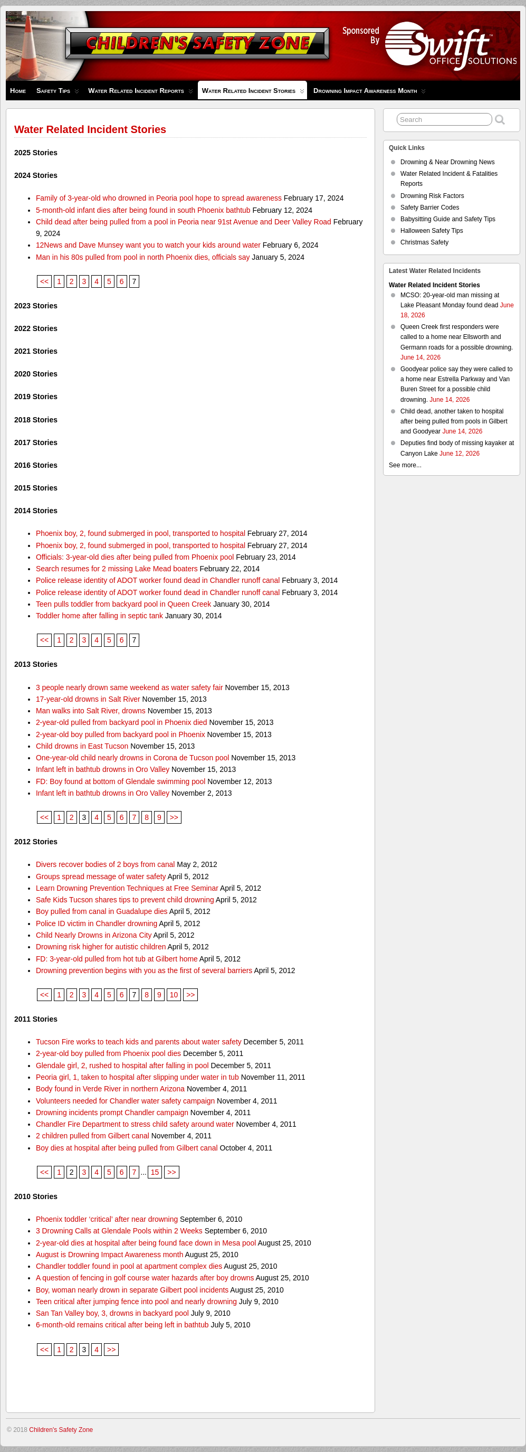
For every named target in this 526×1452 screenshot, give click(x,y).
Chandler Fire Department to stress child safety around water (135, 1124)
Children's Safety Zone (61, 1430)
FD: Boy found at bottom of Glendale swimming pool (121, 781)
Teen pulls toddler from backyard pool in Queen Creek (123, 604)
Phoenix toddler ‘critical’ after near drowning (107, 1219)
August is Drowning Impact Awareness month (110, 1254)
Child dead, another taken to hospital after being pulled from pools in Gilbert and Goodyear (454, 421)
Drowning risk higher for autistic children (101, 946)
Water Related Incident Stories (253, 93)
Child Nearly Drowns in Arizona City (94, 935)
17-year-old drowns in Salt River (88, 699)
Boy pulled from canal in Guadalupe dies (102, 911)
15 (155, 1172)
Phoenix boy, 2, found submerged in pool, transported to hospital (140, 533)
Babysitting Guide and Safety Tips (447, 219)
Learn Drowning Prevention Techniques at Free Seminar (127, 888)
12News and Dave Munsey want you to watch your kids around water (148, 245)
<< (44, 281)
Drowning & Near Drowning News (447, 162)
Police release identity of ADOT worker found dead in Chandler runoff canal (158, 580)
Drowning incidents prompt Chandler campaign (112, 1112)
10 (174, 995)
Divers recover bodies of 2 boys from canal (105, 864)
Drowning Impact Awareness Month (369, 93)
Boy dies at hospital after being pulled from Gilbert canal (127, 1148)
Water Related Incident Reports (140, 93)
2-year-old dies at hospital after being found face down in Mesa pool (146, 1243)
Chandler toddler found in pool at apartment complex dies (129, 1266)
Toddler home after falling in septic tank (99, 615)
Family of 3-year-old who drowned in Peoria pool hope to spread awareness (159, 198)
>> (174, 817)
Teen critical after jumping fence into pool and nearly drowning (136, 1301)
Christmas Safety (424, 242)
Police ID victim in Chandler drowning (96, 923)
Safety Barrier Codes (429, 207)
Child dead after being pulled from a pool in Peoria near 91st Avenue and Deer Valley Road (183, 222)
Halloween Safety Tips (431, 230)
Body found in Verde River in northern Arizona (110, 1089)
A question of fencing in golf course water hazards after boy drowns (145, 1278)
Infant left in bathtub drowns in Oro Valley (102, 769)
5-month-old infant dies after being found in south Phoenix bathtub (143, 210)
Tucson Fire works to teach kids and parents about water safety (139, 1042)
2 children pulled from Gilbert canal (92, 1136)
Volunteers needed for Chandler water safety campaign (125, 1101)
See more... (405, 465)
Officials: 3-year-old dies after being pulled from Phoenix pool (135, 557)
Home (18, 91)
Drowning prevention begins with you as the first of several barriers (144, 970)
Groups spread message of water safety (101, 876)
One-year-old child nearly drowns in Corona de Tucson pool (132, 757)
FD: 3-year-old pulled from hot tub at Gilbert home (117, 959)
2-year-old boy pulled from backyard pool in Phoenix (120, 734)
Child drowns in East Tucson (82, 746)
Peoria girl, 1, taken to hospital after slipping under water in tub (137, 1077)
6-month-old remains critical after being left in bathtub (122, 1325)
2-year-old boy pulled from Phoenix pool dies (108, 1053)
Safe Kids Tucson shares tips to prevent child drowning (125, 899)
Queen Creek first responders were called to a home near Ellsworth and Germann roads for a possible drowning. (456, 337)
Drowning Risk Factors (432, 196)
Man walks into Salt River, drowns (91, 710)
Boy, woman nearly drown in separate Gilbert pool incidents (132, 1290)
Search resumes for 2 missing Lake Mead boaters (117, 568)
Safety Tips (57, 93)
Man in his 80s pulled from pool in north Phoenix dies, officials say (143, 257)
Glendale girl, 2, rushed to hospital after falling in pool (122, 1065)
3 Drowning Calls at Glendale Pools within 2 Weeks (119, 1231)
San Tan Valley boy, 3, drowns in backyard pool (112, 1313)
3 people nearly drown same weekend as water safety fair (129, 687)
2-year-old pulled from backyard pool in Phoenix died (121, 722)
